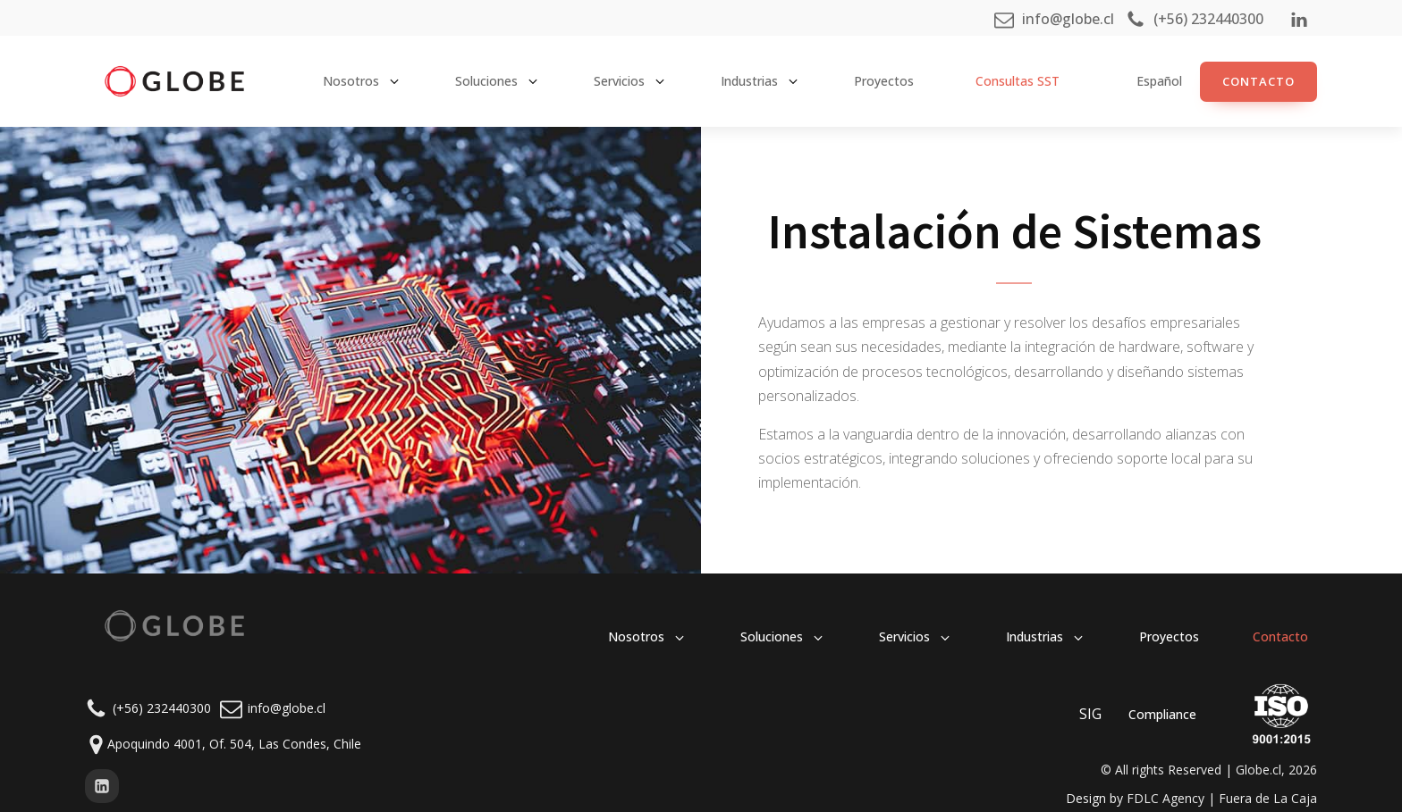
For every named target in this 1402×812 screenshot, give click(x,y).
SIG (1090, 714)
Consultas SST (1017, 80)
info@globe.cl (286, 707)
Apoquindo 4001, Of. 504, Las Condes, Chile (234, 743)
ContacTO (1258, 81)
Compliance (1162, 714)
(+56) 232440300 (162, 707)
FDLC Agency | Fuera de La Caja (1222, 798)
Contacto (1280, 636)
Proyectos (884, 80)
